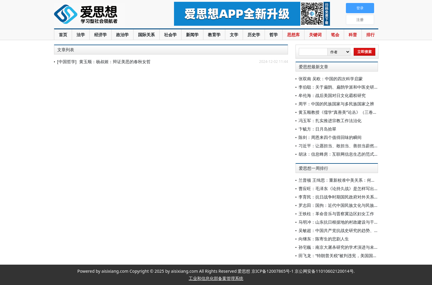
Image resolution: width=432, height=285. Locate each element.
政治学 (122, 34)
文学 (234, 34)
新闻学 (192, 34)
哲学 (273, 34)
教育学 (214, 34)
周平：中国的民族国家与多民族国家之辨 (336, 104)
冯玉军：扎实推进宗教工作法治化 (330, 120)
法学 (80, 34)
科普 (353, 34)
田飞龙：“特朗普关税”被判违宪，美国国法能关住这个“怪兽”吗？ (358, 255)
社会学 (170, 34)
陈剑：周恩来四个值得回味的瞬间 (330, 137)
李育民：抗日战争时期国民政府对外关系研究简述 (344, 197)
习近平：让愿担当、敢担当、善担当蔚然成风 (340, 145)
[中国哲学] (66, 61)
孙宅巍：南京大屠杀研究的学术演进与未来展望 (342, 247)
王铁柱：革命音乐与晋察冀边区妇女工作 (336, 213)
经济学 (100, 34)
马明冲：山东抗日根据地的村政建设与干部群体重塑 (346, 222)
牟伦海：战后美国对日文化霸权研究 (332, 95)
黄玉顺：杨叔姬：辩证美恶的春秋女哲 (115, 61)
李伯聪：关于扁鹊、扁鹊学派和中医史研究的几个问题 (348, 87)
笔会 (335, 34)
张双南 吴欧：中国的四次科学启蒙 (330, 78)
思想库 (293, 34)
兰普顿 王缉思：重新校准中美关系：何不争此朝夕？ (347, 180)
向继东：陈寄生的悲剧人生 (323, 239)
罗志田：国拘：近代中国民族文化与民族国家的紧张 (346, 205)
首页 (63, 34)
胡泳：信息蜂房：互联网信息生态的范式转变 (340, 154)
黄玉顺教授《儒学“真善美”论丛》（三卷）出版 (342, 112)
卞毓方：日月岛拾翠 (317, 129)
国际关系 (146, 34)
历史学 (254, 34)
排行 (370, 34)
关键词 (315, 34)
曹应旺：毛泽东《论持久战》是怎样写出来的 (340, 188)
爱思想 (102, 15)
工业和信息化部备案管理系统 (216, 278)
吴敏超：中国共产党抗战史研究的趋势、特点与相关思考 (351, 230)
